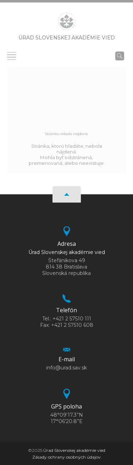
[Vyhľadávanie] (119, 56)
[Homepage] (67, 23)
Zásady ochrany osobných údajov (66, 457)
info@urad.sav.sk (66, 367)
